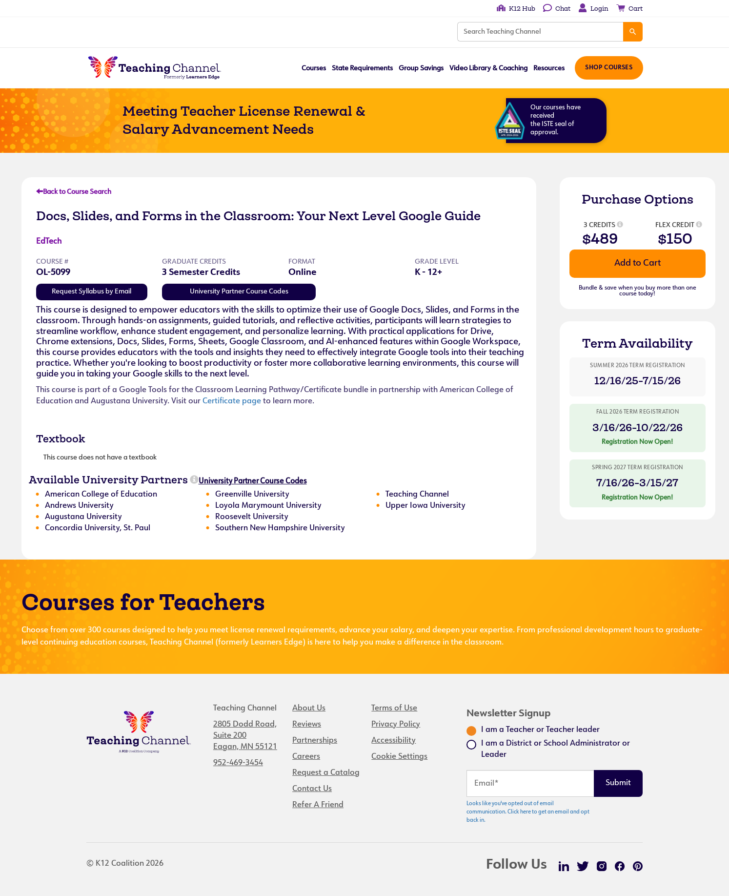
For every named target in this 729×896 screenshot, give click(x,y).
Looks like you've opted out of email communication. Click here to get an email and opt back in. (527, 812)
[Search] (633, 32)
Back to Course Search (73, 192)
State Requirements (361, 68)
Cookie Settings (399, 757)
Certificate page (231, 401)
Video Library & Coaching (487, 68)
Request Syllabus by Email (91, 291)
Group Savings (420, 68)
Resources (548, 68)
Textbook (60, 438)
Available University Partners (108, 479)
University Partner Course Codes (239, 291)
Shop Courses (608, 68)
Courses (313, 68)
